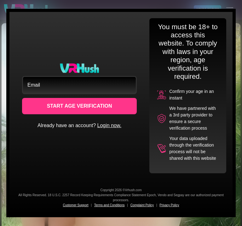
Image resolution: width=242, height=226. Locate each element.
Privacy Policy (169, 205)
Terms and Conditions (109, 205)
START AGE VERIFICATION (79, 106)
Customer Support (75, 205)
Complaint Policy (142, 205)
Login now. (109, 125)
